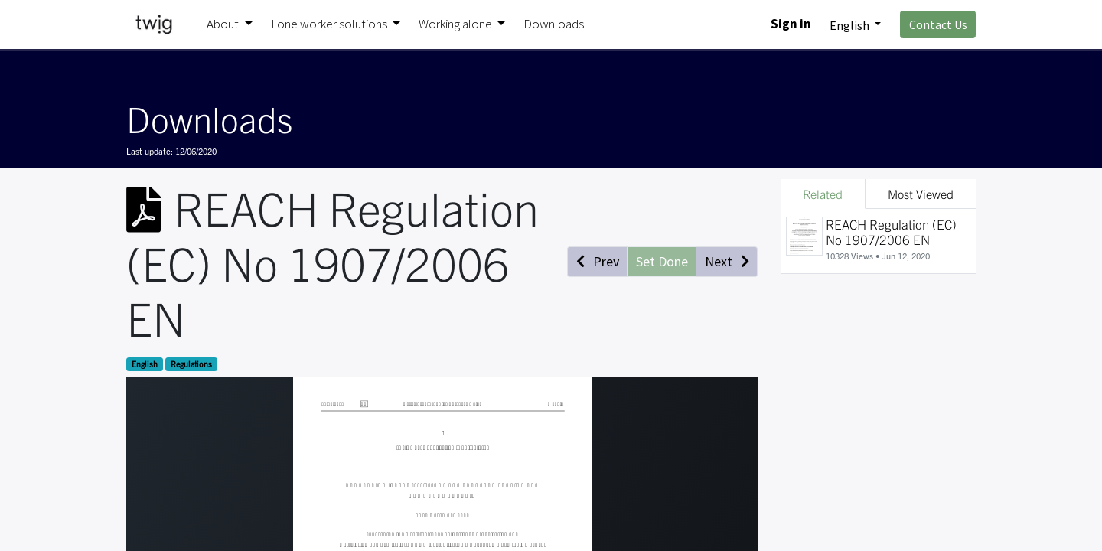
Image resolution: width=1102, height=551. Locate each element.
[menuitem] (553, 24)
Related (823, 193)
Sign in (791, 23)
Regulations (191, 364)
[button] (597, 261)
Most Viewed (921, 193)
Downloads (209, 118)
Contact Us (938, 24)
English (145, 364)
